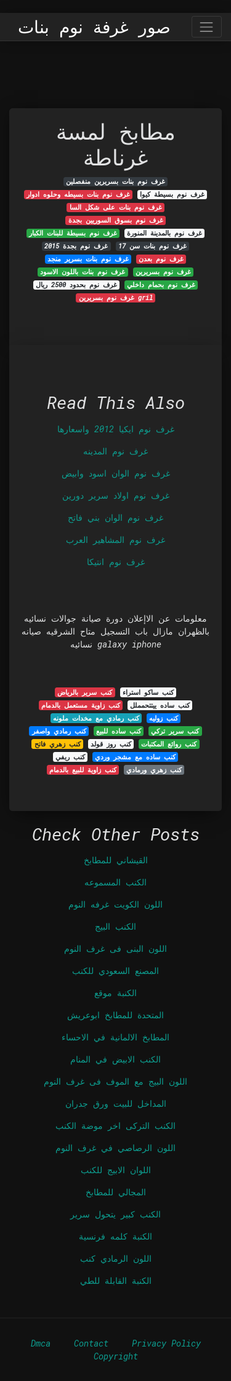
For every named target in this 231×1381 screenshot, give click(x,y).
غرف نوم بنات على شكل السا (116, 207)
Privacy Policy (166, 1343)
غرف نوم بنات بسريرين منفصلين (115, 181)
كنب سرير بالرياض (84, 692)
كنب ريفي (70, 757)
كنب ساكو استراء (148, 692)
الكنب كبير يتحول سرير (115, 1214)
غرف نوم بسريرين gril (116, 297)
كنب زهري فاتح (57, 744)
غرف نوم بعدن (161, 259)
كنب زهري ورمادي (154, 770)
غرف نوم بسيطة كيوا (172, 194)
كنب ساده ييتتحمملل (160, 705)
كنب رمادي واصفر (59, 731)
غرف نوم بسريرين (163, 271)
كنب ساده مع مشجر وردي (135, 757)
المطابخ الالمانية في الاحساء (115, 1037)
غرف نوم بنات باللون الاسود (82, 271)
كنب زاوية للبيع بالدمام (82, 770)
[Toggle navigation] (207, 27)
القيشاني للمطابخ (116, 860)
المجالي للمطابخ (116, 1192)
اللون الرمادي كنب (116, 1258)
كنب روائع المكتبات (169, 744)
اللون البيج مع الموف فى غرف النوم (115, 1081)
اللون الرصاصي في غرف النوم (115, 1147)
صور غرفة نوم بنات (94, 27)
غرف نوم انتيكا (116, 562)
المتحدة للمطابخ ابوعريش (115, 1015)
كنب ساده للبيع (118, 731)
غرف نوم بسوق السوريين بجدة (115, 220)
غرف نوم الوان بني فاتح (115, 517)
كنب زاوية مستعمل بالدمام (80, 705)
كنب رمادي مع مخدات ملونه (96, 718)
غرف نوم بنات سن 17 (152, 246)
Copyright (116, 1356)
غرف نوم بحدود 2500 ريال (76, 284)
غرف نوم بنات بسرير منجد (88, 259)
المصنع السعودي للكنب (115, 970)
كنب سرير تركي (175, 731)
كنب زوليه (163, 718)
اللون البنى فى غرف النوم (115, 948)
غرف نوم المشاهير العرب (115, 539)
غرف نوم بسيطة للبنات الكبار (73, 233)
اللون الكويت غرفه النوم (115, 904)
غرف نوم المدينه (115, 451)
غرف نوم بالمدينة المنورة (164, 233)
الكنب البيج (115, 926)
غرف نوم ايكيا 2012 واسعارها (115, 429)
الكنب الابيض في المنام (115, 1059)
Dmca (41, 1343)
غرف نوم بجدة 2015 (76, 246)
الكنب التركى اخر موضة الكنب (115, 1125)
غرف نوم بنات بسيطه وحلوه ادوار (78, 194)
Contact (91, 1343)
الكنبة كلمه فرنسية (115, 1236)
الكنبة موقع (115, 993)
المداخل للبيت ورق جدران (115, 1103)
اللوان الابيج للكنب (116, 1170)
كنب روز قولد (111, 744)
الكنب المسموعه (115, 882)
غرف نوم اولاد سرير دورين (115, 495)
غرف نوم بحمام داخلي (161, 284)
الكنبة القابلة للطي (116, 1280)
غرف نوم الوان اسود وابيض (116, 473)
